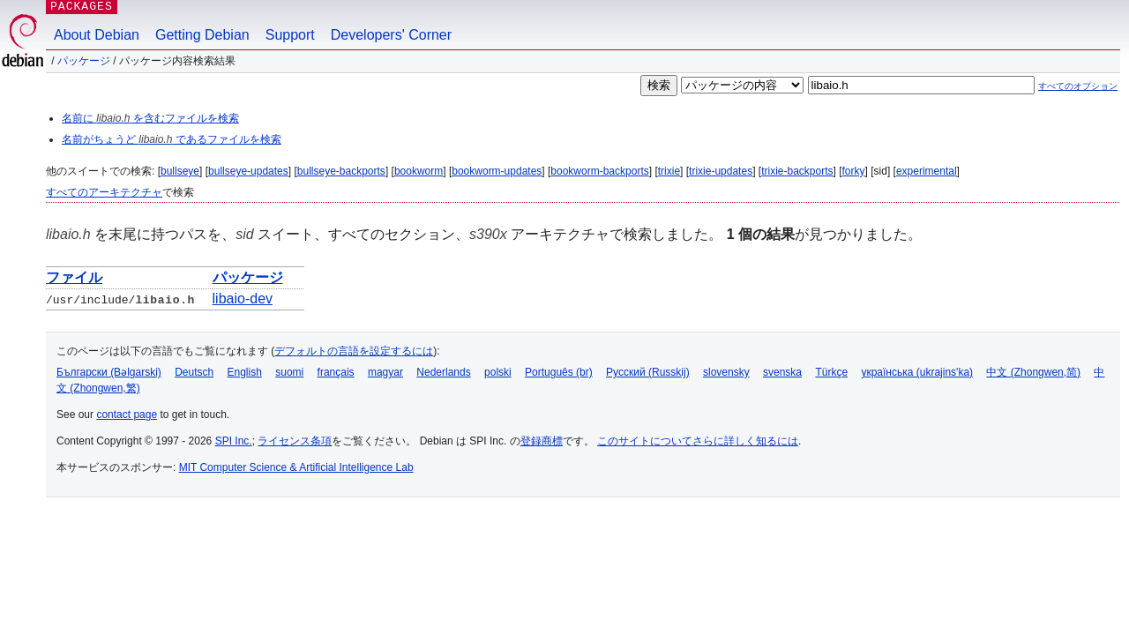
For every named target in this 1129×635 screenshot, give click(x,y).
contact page (126, 414)
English (245, 372)
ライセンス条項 (295, 441)
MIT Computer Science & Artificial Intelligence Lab (296, 467)
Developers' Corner (391, 34)
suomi (289, 372)
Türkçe (831, 372)
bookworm (418, 171)
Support (290, 34)
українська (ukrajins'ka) (917, 372)
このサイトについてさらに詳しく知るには (697, 441)
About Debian (96, 34)
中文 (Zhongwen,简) (1033, 372)
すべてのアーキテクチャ (104, 192)
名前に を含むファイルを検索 (150, 118)
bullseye (180, 171)
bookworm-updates (497, 171)
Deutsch (194, 372)
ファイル (74, 277)
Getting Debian (202, 34)
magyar (385, 372)
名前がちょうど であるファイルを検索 (171, 139)
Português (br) (559, 372)
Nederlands (443, 372)
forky (853, 171)
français (336, 372)
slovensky (726, 372)
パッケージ (83, 61)
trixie (669, 171)
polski (498, 372)
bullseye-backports (341, 171)
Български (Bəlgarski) (108, 372)
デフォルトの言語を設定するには (353, 351)
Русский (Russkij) (648, 372)
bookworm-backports (599, 171)
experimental (926, 171)
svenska (782, 372)
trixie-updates (720, 171)
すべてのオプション (1078, 86)
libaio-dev (243, 298)
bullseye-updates (248, 171)
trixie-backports (797, 171)
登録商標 (541, 441)
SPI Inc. (233, 441)
